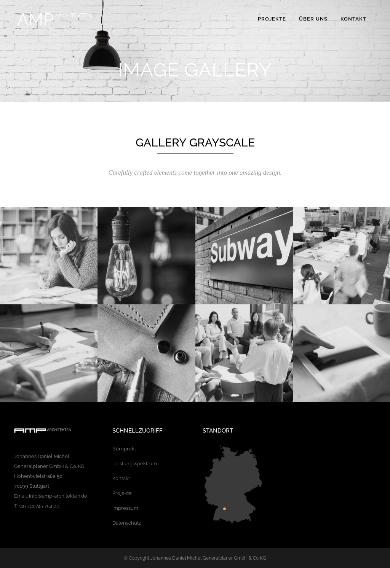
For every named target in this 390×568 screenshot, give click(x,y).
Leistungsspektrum (134, 463)
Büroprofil (124, 449)
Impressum (125, 508)
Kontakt (121, 478)
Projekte (122, 493)
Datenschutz (126, 523)
